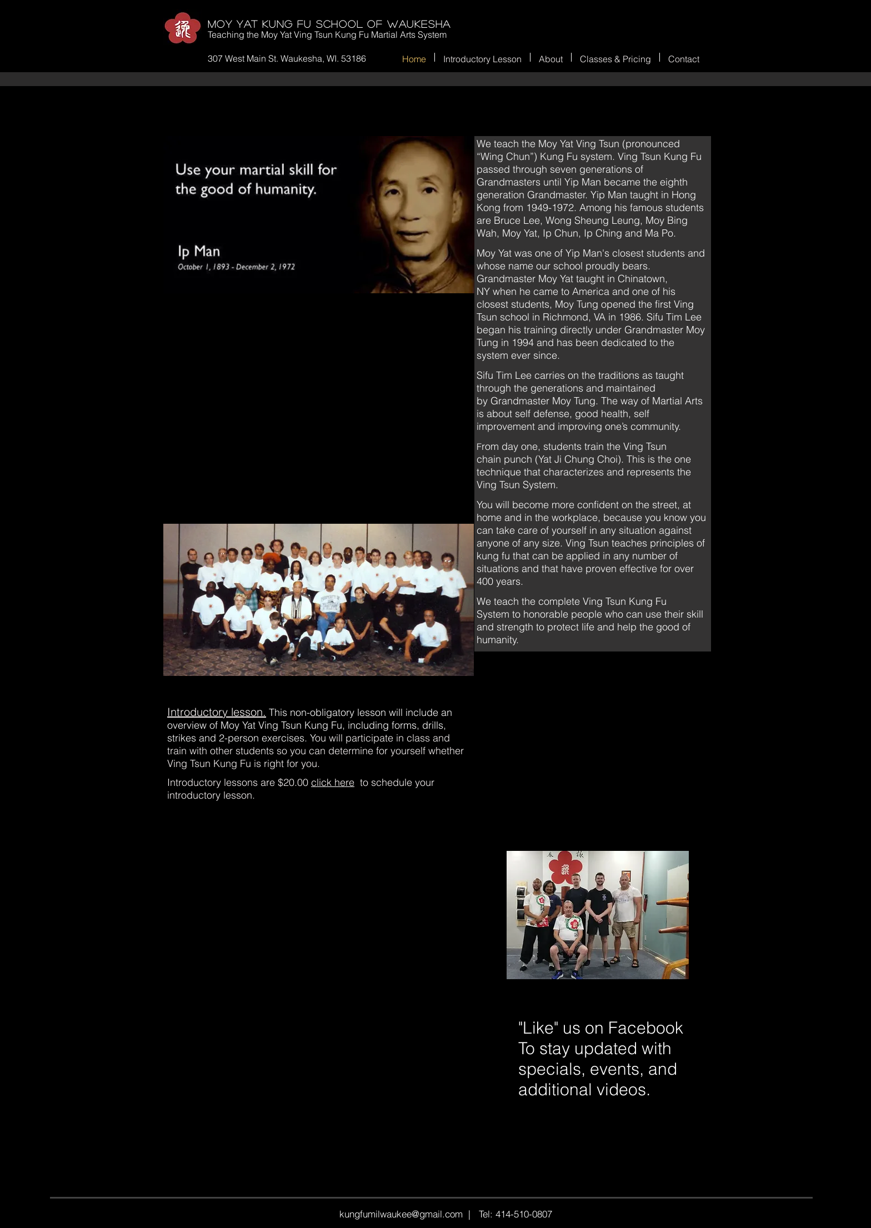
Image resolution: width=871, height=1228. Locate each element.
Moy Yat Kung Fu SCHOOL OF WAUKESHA (329, 24)
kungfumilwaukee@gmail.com (401, 1214)
